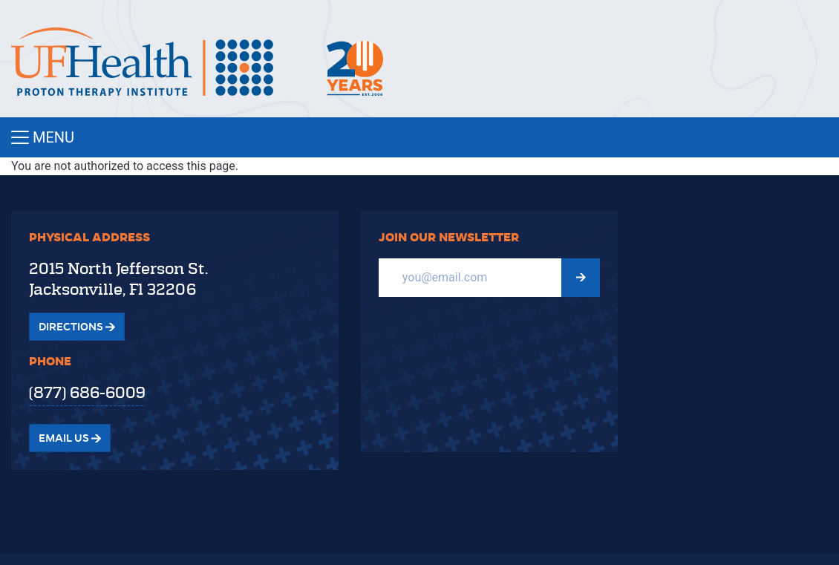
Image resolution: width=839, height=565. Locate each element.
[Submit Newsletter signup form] (580, 277)
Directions (77, 326)
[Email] (470, 277)
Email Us (70, 438)
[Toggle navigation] (419, 137)
